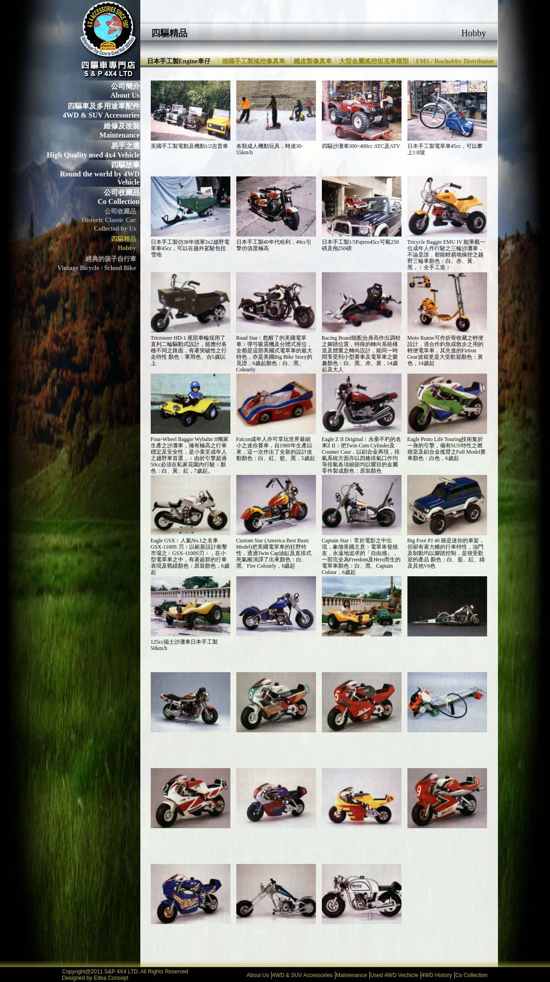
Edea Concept (111, 978)
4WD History (436, 975)
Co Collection (471, 975)
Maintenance (351, 975)
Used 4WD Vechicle (394, 975)
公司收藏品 (122, 192)
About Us (258, 975)
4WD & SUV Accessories (302, 975)
